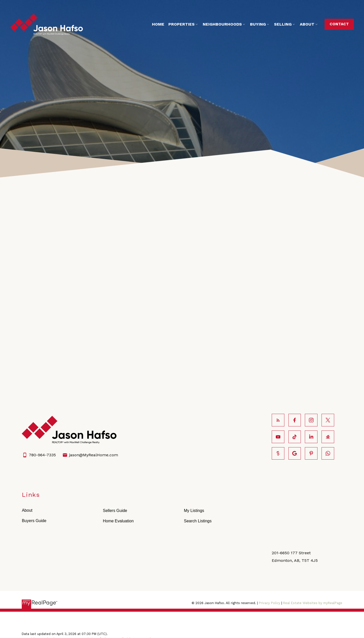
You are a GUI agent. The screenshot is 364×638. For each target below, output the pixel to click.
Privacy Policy (269, 567)
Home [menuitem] (155, 24)
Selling (280, 24)
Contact (336, 24)
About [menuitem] (304, 24)
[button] (336, 24)
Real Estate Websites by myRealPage (312, 567)
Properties (179, 24)
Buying (255, 24)
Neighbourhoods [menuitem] (219, 24)
